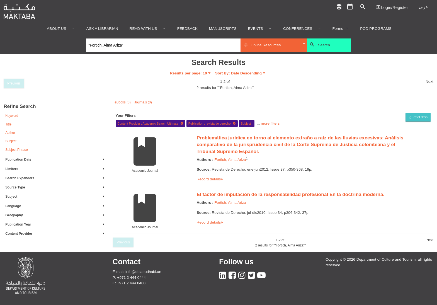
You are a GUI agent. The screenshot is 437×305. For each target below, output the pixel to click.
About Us (56, 29)
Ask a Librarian (102, 29)
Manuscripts (223, 29)
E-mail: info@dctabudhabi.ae (137, 272)
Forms (337, 29)
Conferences (297, 29)
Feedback (187, 29)
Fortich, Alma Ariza (230, 160)
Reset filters (420, 117)
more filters (270, 123)
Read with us (143, 29)
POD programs (376, 29)
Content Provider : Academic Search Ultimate (150, 123)
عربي (423, 7)
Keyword (11, 116)
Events (255, 29)
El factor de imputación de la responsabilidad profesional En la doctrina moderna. (290, 194)
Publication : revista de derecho (212, 123)
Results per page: (188, 73)
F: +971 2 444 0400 (129, 283)
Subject (10, 141)
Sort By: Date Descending (238, 73)
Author (10, 133)
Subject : (247, 123)
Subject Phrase (16, 150)
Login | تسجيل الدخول (392, 7)
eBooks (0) (123, 102)
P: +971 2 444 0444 (129, 277)
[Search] (163, 45)
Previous (14, 83)
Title (8, 124)
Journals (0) (143, 102)
